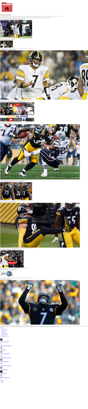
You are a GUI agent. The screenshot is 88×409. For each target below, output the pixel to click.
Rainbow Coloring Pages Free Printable (5, 357)
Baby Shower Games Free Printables (4, 330)
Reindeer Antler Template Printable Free (5, 345)
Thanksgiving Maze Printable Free (5, 377)
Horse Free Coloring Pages (3, 332)
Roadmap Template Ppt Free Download (5, 365)
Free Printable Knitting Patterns (4, 361)
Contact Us (2, 380)
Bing (2, 382)
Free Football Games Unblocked (4, 341)
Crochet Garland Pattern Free (4, 369)
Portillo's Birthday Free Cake (3, 331)
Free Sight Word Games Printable (4, 353)
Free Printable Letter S (3, 349)
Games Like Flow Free (3, 373)
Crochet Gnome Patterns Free (3, 329)
